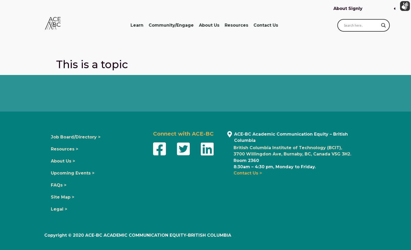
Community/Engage (171, 25)
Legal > (59, 209)
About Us (209, 25)
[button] (364, 9)
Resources (236, 25)
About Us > (63, 161)
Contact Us (265, 25)
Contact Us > (248, 173)
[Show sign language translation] (403, 7)
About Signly (348, 8)
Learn (137, 25)
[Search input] (361, 25)
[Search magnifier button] (383, 25)
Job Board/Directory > (75, 137)
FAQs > (58, 185)
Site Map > (62, 197)
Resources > (64, 149)
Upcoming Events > (72, 173)
